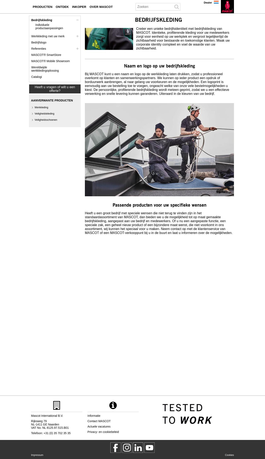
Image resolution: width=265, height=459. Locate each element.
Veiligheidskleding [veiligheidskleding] (44, 113)
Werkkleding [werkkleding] (41, 107)
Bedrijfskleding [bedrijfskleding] (41, 20)
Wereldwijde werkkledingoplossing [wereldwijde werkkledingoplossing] (45, 69)
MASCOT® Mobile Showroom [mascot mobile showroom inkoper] (50, 61)
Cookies (229, 455)
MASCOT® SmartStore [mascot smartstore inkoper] (46, 55)
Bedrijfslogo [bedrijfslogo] (38, 42)
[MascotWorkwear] (115, 447)
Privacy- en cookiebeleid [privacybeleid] (103, 432)
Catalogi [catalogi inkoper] (36, 76)
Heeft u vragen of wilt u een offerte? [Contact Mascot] (55, 89)
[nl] (227, 6)
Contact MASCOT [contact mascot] (99, 421)
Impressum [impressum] (37, 455)
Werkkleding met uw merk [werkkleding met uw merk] (48, 36)
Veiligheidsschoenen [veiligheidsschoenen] (46, 119)
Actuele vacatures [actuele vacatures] (99, 426)
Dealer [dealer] (208, 2)
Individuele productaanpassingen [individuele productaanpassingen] (49, 26)
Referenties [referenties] (38, 48)
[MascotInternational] (149, 447)
